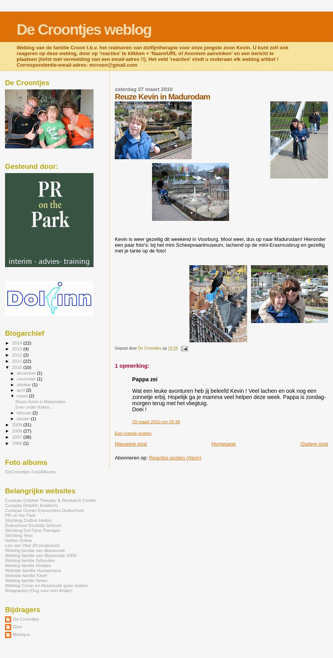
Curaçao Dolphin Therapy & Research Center (50, 500)
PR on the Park (20, 515)
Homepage (223, 444)
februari (25, 413)
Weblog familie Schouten (30, 560)
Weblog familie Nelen (26, 580)
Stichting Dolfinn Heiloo (28, 520)
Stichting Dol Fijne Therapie (32, 530)
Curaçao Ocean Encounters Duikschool (44, 510)
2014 (17, 342)
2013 (17, 348)
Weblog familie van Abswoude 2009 (40, 555)
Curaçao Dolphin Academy (32, 505)
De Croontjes (26, 618)
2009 (17, 424)
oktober (24, 384)
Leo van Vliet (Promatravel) (32, 545)
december (27, 373)
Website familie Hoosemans (33, 570)
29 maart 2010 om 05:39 (156, 421)
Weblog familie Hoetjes (28, 565)
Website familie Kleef (26, 575)
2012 (17, 354)
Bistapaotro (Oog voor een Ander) (38, 590)
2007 (17, 436)
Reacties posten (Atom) (175, 458)
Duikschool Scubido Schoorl (33, 525)
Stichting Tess (19, 535)
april (21, 390)
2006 (17, 443)
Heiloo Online (18, 540)
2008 (17, 430)
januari (24, 418)
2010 (17, 367)
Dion (17, 626)
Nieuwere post (131, 444)
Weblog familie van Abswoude (35, 550)
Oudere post (314, 444)
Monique (21, 634)
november (27, 379)
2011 (17, 360)
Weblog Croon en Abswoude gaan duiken (46, 585)
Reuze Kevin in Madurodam (40, 401)
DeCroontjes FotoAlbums (30, 471)
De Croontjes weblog (84, 29)
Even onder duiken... (34, 407)
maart (23, 396)
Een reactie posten (133, 433)
